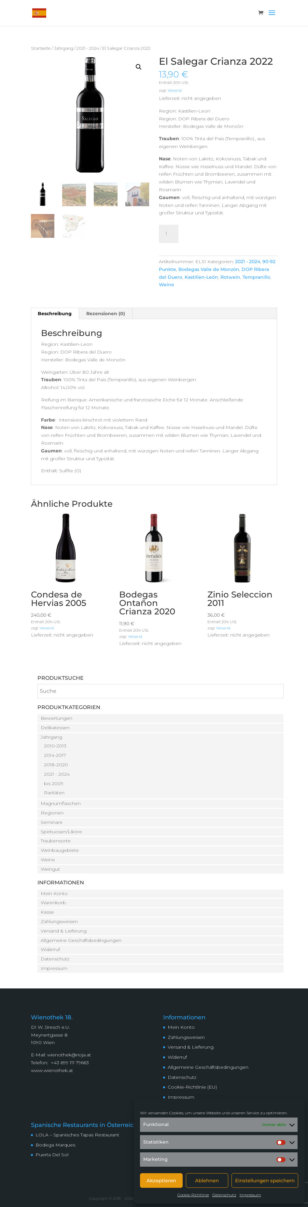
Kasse (47, 912)
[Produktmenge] (168, 234)
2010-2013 (55, 746)
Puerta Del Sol (51, 1155)
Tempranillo (256, 277)
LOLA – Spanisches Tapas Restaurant (77, 1135)
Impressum (250, 1194)
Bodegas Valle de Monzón (208, 269)
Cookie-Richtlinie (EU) (192, 1087)
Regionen (52, 813)
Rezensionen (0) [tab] (105, 313)
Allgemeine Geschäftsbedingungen (81, 940)
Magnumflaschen (61, 803)
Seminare (52, 822)
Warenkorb (53, 902)
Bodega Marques (55, 1145)
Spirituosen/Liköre (61, 832)
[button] (139, 67)
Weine (166, 285)
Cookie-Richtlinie (193, 1194)
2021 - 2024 (88, 48)
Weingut (50, 869)
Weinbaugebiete (60, 850)
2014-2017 (55, 755)
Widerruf (50, 949)
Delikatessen (55, 728)
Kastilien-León (201, 277)
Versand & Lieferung (64, 931)
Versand (175, 90)
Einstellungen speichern (265, 1180)
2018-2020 (56, 765)
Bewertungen (56, 718)
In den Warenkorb (222, 233)
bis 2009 (53, 783)
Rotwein (230, 277)
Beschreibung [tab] (55, 313)
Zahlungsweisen (59, 921)
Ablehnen (207, 1180)
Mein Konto (54, 893)
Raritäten (54, 793)
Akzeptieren (161, 1180)
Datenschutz (224, 1194)
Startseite (41, 48)
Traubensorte (56, 841)
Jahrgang (63, 48)
